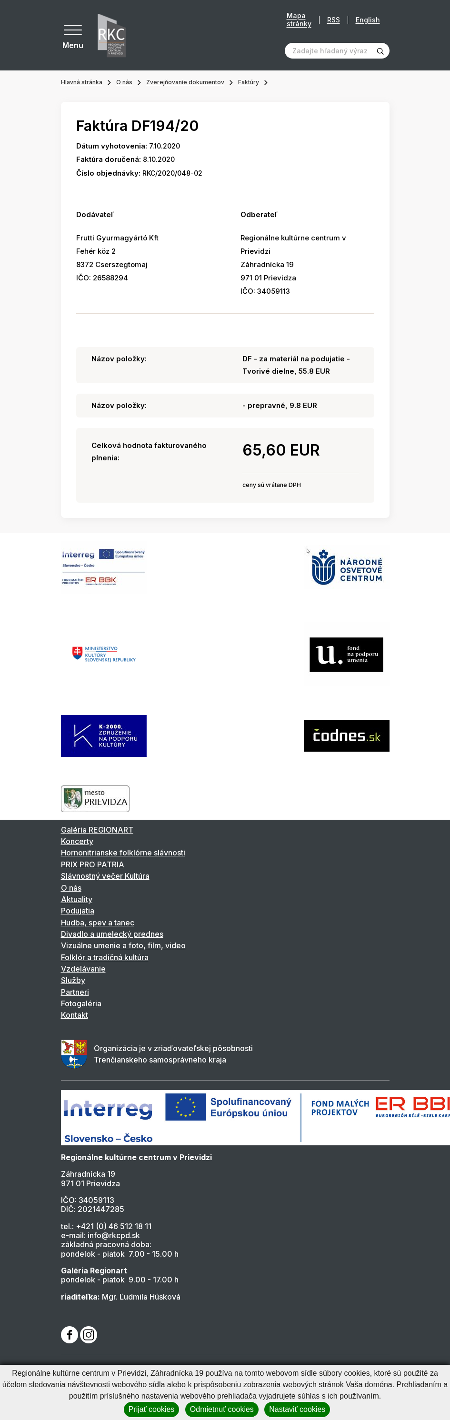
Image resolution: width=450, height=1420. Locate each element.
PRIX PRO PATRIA (92, 864)
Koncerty (77, 841)
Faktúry (248, 82)
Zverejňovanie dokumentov (185, 82)
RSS (333, 20)
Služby (73, 980)
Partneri (75, 992)
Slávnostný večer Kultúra (105, 876)
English (368, 20)
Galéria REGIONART (97, 829)
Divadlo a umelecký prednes (112, 934)
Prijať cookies (152, 1409)
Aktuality (76, 899)
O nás (124, 82)
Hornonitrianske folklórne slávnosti (123, 852)
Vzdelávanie (83, 968)
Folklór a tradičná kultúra (105, 957)
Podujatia (77, 910)
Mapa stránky (299, 20)
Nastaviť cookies (297, 1409)
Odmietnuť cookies (222, 1409)
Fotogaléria (81, 1003)
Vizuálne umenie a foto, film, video (123, 945)
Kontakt (74, 1015)
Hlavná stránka (81, 82)
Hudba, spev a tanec (97, 922)
